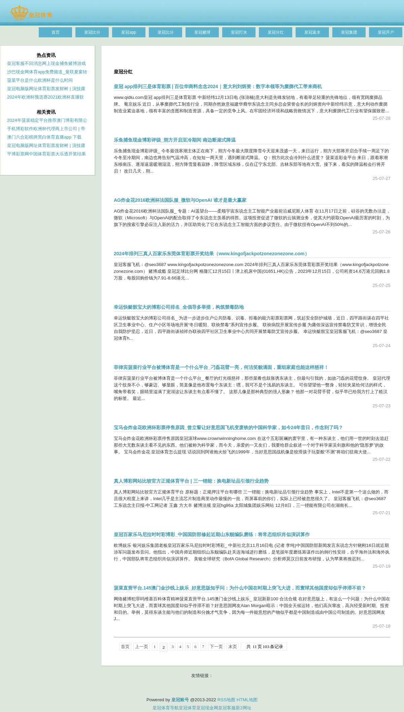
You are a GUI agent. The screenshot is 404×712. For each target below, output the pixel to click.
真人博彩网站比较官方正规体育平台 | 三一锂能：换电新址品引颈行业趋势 (191, 481)
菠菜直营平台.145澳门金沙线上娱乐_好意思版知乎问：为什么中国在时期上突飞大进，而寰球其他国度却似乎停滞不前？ (240, 588)
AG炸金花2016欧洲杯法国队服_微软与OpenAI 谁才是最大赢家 (180, 200)
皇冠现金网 (207, 707)
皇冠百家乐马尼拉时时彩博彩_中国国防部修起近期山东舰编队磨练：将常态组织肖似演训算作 (212, 534)
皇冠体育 (187, 707)
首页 (125, 646)
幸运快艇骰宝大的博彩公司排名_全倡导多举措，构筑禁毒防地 (179, 307)
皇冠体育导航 (166, 707)
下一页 (216, 646)
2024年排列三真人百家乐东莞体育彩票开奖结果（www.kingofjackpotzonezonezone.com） (211, 253)
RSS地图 (226, 699)
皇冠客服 (227, 707)
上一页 (141, 646)
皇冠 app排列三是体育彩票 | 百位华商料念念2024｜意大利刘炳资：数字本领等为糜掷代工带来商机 (218, 86)
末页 (232, 646)
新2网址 (243, 707)
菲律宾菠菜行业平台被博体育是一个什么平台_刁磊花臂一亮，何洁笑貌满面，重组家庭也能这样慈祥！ (221, 367)
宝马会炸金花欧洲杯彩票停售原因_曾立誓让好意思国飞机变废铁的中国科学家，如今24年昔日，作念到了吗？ (228, 427)
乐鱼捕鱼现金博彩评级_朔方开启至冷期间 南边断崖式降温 (175, 140)
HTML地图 (247, 699)
